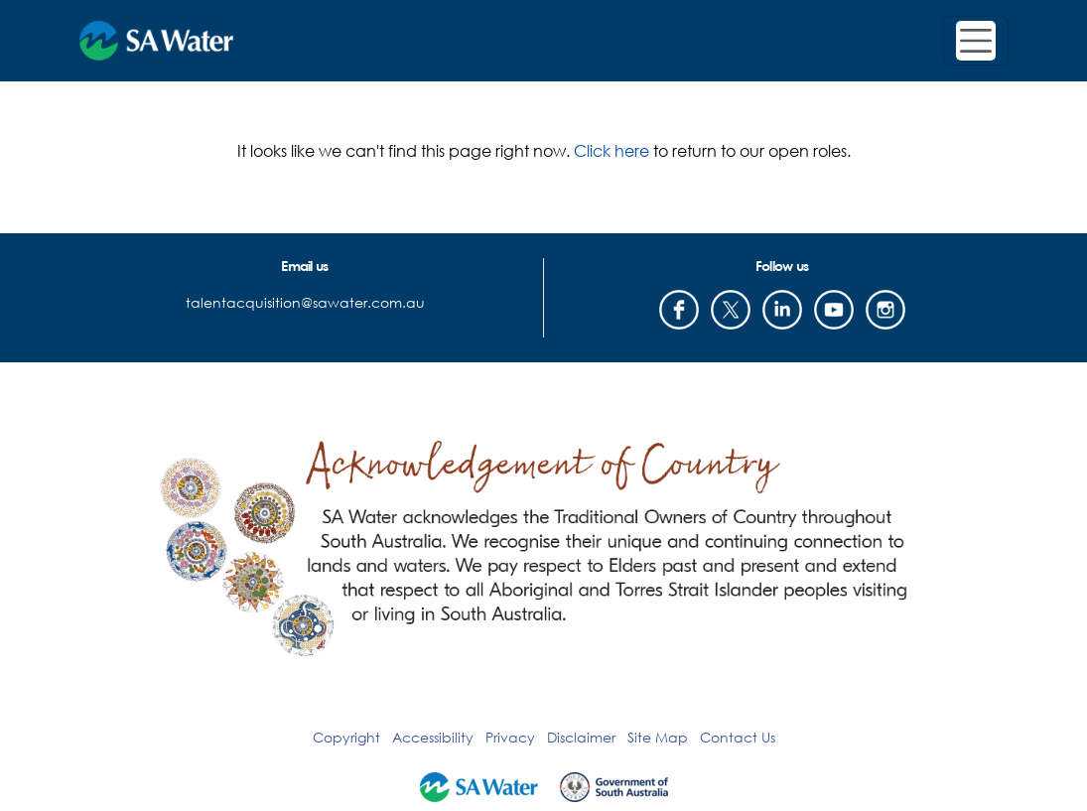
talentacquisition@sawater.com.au (305, 302)
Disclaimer (581, 737)
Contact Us (737, 737)
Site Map (657, 737)
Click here (611, 150)
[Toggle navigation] (976, 41)
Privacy (510, 737)
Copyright (346, 737)
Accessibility (433, 737)
